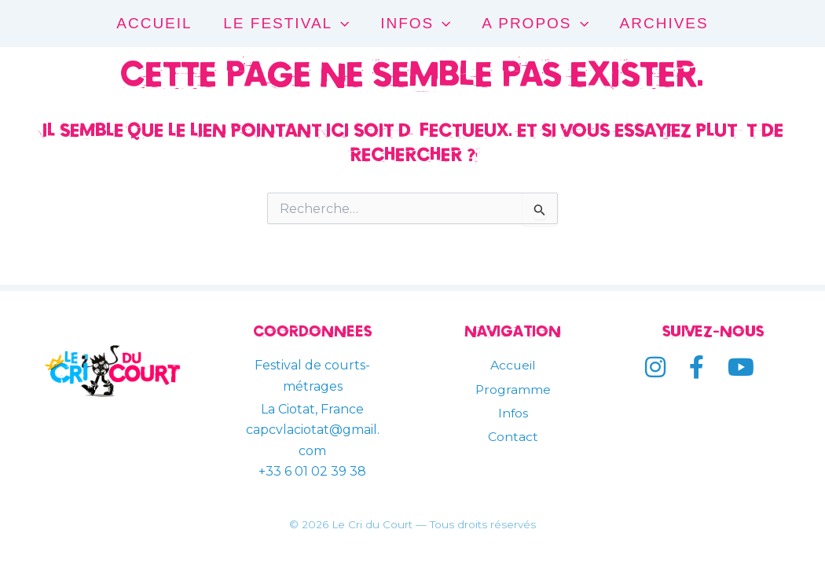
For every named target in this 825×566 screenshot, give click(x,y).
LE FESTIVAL (287, 23)
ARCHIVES (661, 23)
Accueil (513, 365)
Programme (513, 389)
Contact (513, 436)
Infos (512, 413)
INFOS (415, 23)
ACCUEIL (157, 23)
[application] (342, 23)
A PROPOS (534, 23)
